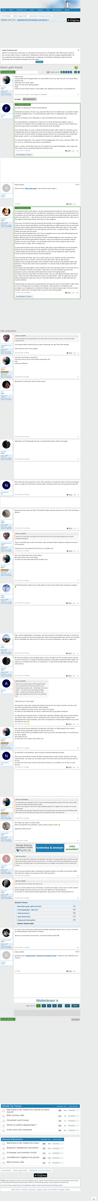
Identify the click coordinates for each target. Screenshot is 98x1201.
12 (75, 72)
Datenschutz (32, 1189)
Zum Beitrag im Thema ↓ (24, 155)
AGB (49, 1189)
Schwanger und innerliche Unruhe (22, 1152)
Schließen (39, 62)
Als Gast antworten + (8, 72)
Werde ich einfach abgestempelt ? (22, 1125)
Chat (47, 10)
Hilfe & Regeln (57, 10)
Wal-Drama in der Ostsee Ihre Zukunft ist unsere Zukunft (31, 1143)
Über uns (18, 1189)
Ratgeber (40, 10)
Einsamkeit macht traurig (18, 1120)
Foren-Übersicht (6, 1170)
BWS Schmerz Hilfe (15, 1115)
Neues (11, 10)
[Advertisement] (47, 619)
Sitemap (67, 1189)
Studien (67, 10)
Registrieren (65, 13)
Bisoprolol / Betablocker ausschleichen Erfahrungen (29, 1148)
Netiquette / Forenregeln (58, 1189)
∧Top (94, 1199)
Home (4, 10)
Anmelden (76, 13)
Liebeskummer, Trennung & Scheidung (40, 1170)
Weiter (75, 1006)
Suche (32, 10)
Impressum (25, 1189)
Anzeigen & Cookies (41, 1189)
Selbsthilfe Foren (22, 10)
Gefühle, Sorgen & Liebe (20, 1170)
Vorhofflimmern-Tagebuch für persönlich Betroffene (29, 1157)
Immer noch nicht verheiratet (19, 1130)
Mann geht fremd (11, 67)
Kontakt (13, 1189)
